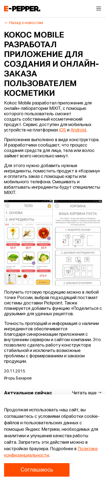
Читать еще (87, 392)
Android (78, 130)
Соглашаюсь (37, 470)
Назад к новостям (23, 23)
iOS (62, 130)
